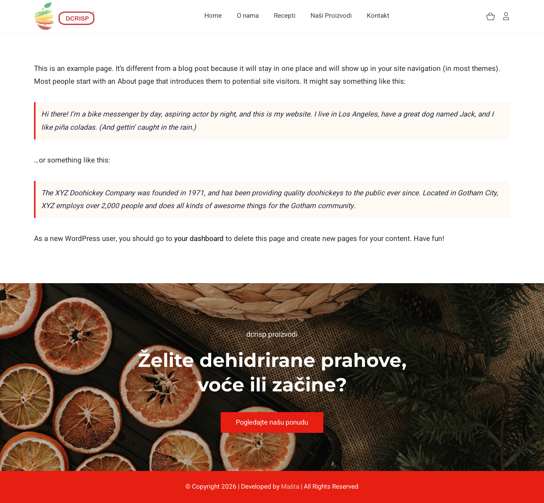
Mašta (290, 486)
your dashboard (199, 238)
